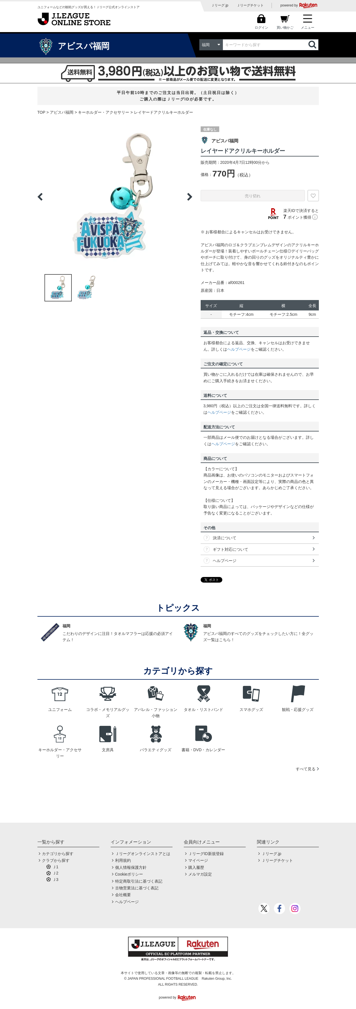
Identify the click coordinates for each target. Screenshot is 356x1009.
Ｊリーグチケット (250, 5)
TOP (41, 112)
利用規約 (123, 860)
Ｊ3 (55, 879)
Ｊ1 (55, 867)
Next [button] (189, 197)
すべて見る (305, 769)
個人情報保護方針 (131, 867)
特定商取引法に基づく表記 (138, 881)
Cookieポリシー (129, 874)
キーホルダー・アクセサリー (103, 112)
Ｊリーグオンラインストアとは (142, 853)
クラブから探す (56, 860)
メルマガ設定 (200, 874)
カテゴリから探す (57, 853)
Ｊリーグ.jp (219, 5)
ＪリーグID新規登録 (206, 853)
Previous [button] (39, 197)
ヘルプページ (239, 349)
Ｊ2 (55, 873)
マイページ (198, 860)
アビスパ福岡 (61, 112)
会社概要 (123, 894)
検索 (313, 44)
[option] (114, 196)
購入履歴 (196, 867)
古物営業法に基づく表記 (136, 888)
